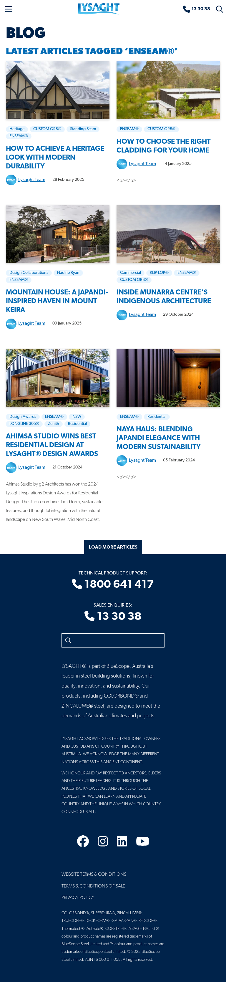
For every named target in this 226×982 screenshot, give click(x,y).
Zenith (53, 424)
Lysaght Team (31, 180)
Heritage (16, 129)
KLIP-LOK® (159, 273)
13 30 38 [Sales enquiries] (112, 617)
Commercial (130, 273)
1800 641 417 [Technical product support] (113, 585)
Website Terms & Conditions (94, 874)
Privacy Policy (78, 897)
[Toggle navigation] (9, 9)
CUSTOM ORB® (47, 129)
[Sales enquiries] (196, 9)
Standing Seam (83, 129)
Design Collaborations (28, 273)
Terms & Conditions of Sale (93, 886)
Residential (77, 424)
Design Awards (22, 417)
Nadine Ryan (68, 273)
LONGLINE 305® (24, 424)
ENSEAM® (18, 136)
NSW (76, 417)
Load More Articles (113, 547)
